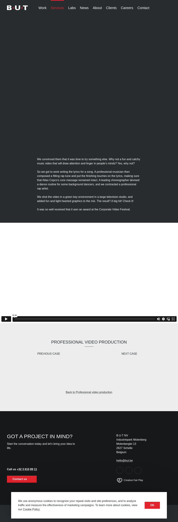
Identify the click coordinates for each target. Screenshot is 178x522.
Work (42, 8)
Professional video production (89, 342)
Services (57, 8)
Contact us (22, 479)
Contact (143, 8)
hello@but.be (124, 460)
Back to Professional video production (89, 392)
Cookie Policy (31, 509)
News (84, 8)
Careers (127, 8)
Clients (111, 8)
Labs (72, 8)
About (97, 8)
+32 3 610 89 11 (27, 469)
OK (152, 505)
